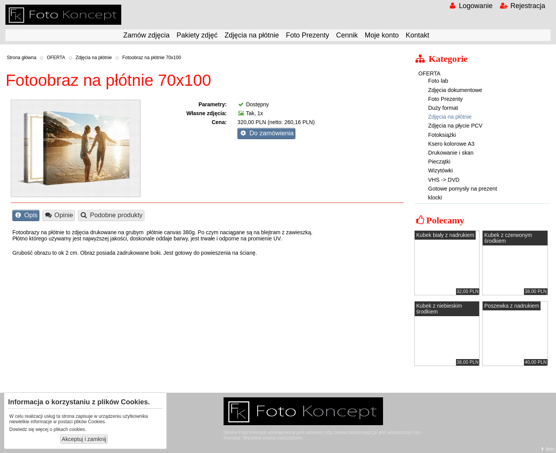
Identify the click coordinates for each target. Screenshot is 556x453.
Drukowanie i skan (451, 153)
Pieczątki (439, 161)
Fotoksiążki (442, 135)
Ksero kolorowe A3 (451, 144)
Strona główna (21, 57)
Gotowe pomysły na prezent (462, 189)
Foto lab (438, 81)
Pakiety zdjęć (196, 35)
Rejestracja (522, 6)
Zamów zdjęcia (146, 35)
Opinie (58, 215)
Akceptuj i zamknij (84, 439)
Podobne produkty (111, 215)
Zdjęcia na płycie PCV (455, 126)
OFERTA (56, 57)
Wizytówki (440, 170)
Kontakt (417, 35)
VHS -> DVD (443, 180)
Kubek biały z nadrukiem (445, 235)
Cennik (347, 35)
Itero (547, 449)
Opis (25, 215)
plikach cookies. (70, 429)
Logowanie (470, 6)
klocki (435, 197)
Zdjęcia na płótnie (251, 35)
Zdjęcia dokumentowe (455, 90)
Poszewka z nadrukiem (511, 306)
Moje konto (382, 35)
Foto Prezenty (307, 35)
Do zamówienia (266, 133)
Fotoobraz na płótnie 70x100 (151, 57)
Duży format (443, 108)
